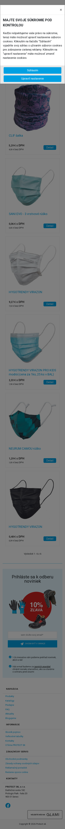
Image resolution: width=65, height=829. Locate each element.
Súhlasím (32, 70)
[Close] (61, 10)
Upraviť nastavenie (32, 78)
